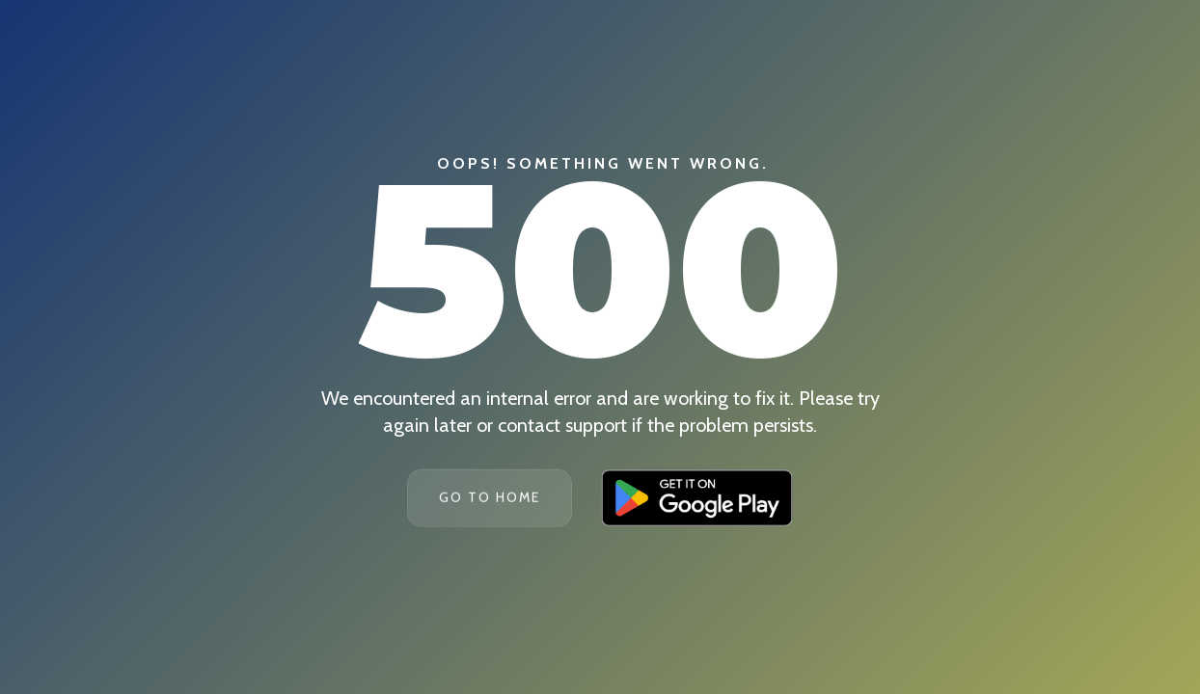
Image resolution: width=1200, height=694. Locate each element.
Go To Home (489, 497)
